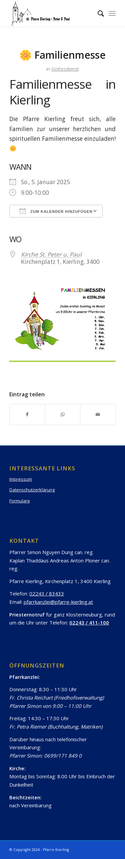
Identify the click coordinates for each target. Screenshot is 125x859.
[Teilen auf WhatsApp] (62, 414)
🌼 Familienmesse (62, 55)
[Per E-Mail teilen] (97, 414)
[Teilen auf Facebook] (27, 414)
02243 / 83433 (46, 593)
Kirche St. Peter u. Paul (51, 254)
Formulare (19, 501)
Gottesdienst (65, 69)
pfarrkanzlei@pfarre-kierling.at (58, 601)
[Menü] (112, 13)
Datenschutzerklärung (32, 490)
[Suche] (97, 13)
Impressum (20, 479)
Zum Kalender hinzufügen (56, 211)
